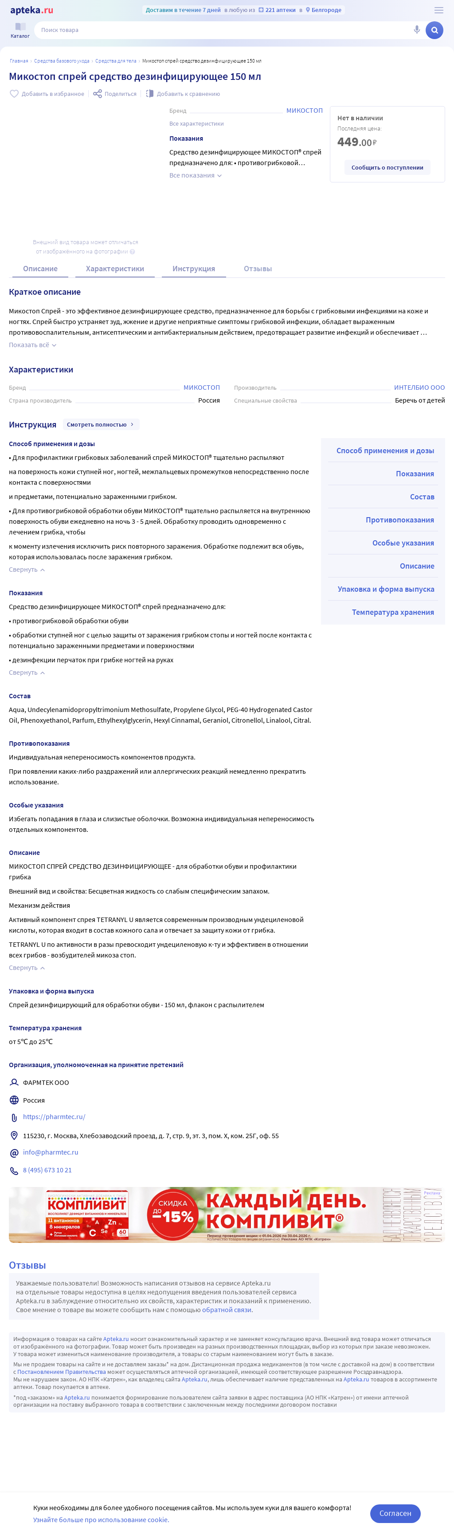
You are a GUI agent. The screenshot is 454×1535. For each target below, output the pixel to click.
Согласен (395, 1513)
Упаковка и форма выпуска (386, 589)
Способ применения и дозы (385, 450)
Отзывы (258, 268)
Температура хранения (393, 612)
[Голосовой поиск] (417, 30)
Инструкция (193, 268)
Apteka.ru (116, 1339)
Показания (415, 473)
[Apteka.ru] (32, 10)
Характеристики (115, 268)
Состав (422, 496)
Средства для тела (116, 60)
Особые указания (403, 543)
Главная (19, 60)
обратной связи (226, 1309)
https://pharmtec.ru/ (54, 1116)
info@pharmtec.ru (50, 1151)
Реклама (432, 1193)
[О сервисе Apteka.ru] (438, 10)
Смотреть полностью (101, 424)
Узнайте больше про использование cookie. (101, 1519)
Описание (40, 268)
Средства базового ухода (62, 60)
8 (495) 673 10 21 (47, 1169)
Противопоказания (400, 519)
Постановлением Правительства (61, 1372)
